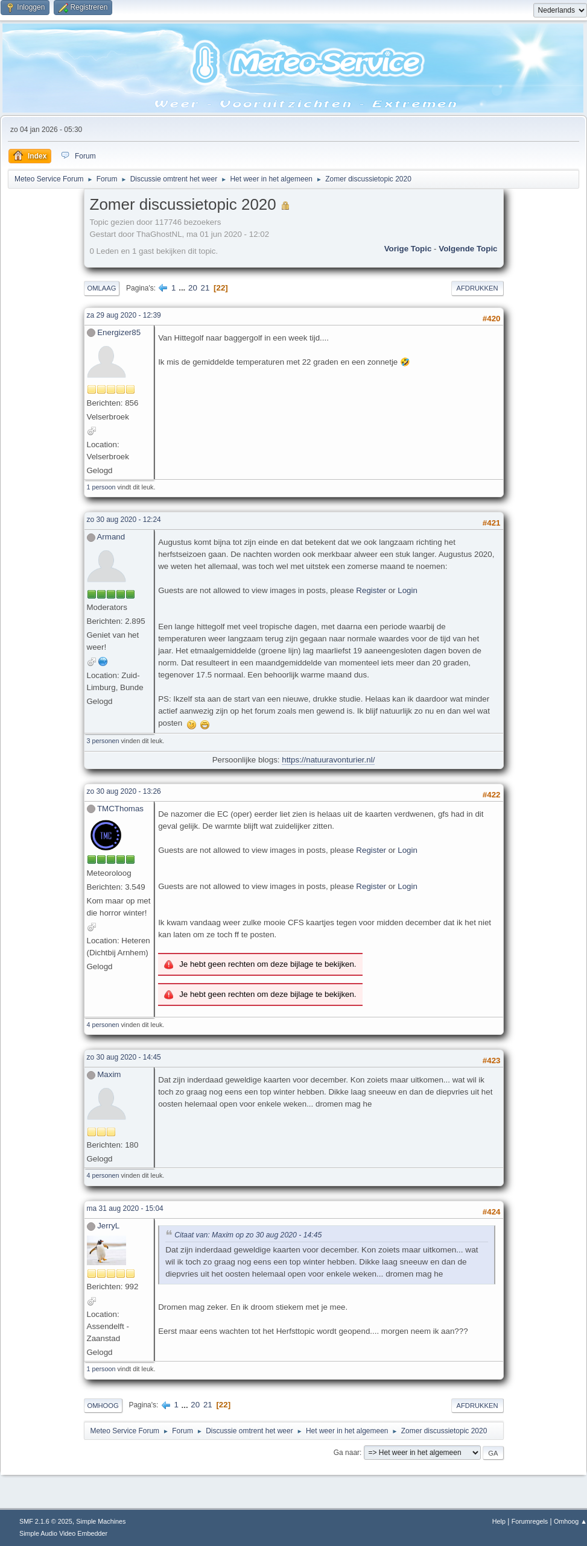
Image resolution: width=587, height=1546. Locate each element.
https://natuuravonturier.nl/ (328, 759)
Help (499, 1521)
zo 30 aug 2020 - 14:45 (124, 1057)
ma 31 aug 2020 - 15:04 (125, 1208)
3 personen (103, 740)
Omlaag (101, 288)
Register (371, 590)
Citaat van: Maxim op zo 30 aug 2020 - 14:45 (248, 1235)
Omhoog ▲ (570, 1521)
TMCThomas (120, 808)
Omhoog (103, 1405)
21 (205, 287)
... (183, 287)
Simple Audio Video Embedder (63, 1533)
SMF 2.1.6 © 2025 (45, 1521)
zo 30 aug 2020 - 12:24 (124, 519)
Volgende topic (468, 248)
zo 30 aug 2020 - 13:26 (124, 791)
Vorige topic (408, 248)
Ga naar (347, 1452)
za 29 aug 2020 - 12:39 (124, 315)
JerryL (108, 1225)
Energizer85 (119, 332)
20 (192, 287)
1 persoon (101, 487)
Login (407, 590)
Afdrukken (477, 288)
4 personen (103, 1024)
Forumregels (530, 1521)
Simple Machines (100, 1521)
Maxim (109, 1074)
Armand (111, 536)
